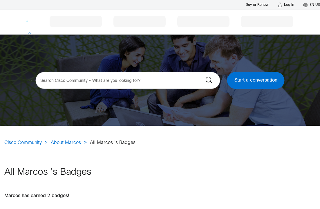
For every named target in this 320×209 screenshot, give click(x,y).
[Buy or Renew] (257, 4)
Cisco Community (23, 142)
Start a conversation (255, 80)
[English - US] (311, 5)
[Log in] (286, 5)
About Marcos (66, 142)
